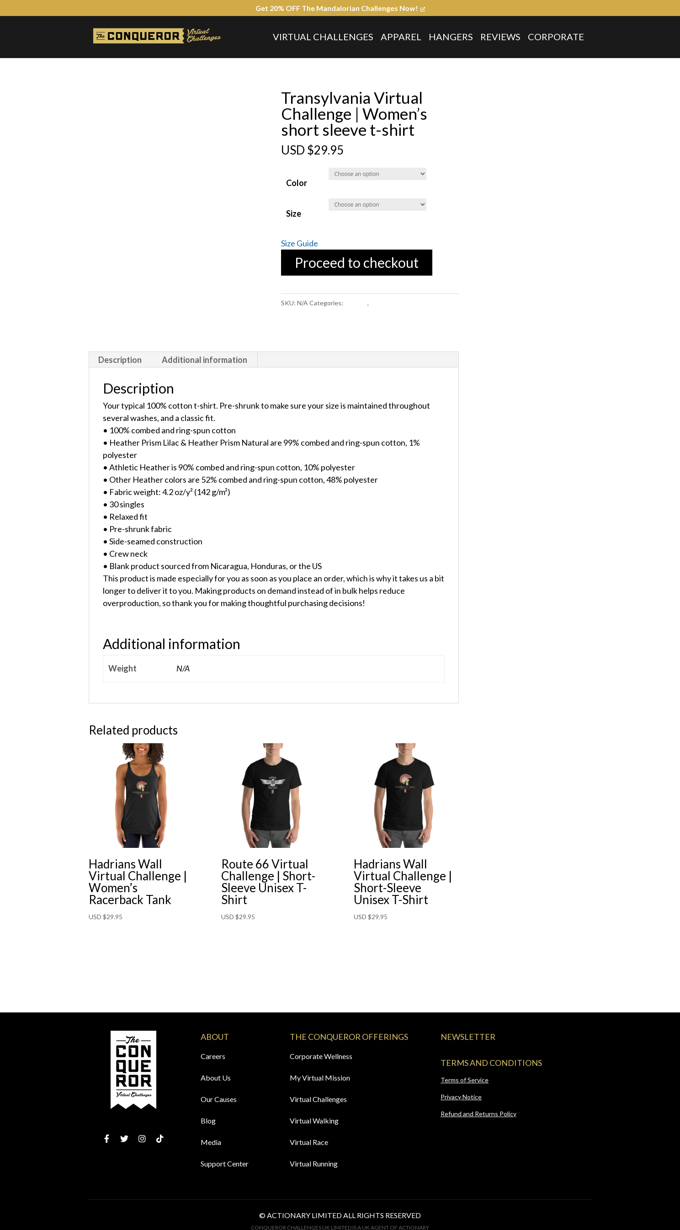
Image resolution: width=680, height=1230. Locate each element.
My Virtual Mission (320, 1077)
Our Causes (219, 1099)
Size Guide (299, 243)
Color (296, 183)
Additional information (204, 360)
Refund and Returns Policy (478, 1114)
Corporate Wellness (321, 1056)
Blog (208, 1120)
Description (120, 360)
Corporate (556, 36)
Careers (213, 1056)
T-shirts (356, 303)
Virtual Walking (314, 1120)
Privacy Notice (461, 1097)
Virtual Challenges (323, 36)
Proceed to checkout (357, 262)
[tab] (120, 359)
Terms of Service (465, 1080)
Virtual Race (309, 1142)
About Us (216, 1077)
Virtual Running (314, 1163)
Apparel (401, 36)
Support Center (225, 1163)
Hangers (451, 36)
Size (293, 213)
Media (211, 1142)
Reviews (500, 36)
